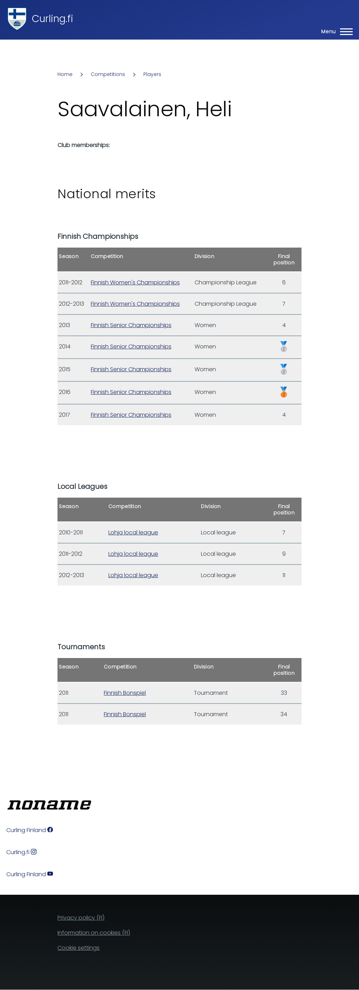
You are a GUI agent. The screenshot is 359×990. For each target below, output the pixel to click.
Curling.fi (52, 19)
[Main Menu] (335, 31)
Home (65, 74)
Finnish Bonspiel (125, 693)
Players (152, 74)
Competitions (108, 74)
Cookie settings (78, 948)
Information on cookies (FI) (93, 933)
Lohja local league (133, 532)
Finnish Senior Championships (131, 325)
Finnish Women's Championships (135, 282)
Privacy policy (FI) (80, 918)
